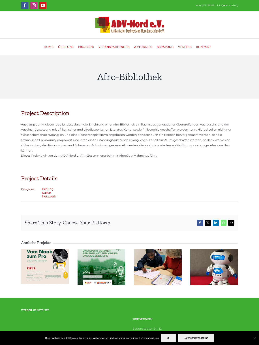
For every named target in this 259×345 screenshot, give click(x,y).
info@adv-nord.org (227, 5)
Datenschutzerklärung (196, 338)
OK (168, 338)
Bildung (47, 189)
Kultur (46, 193)
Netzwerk (49, 196)
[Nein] (254, 338)
